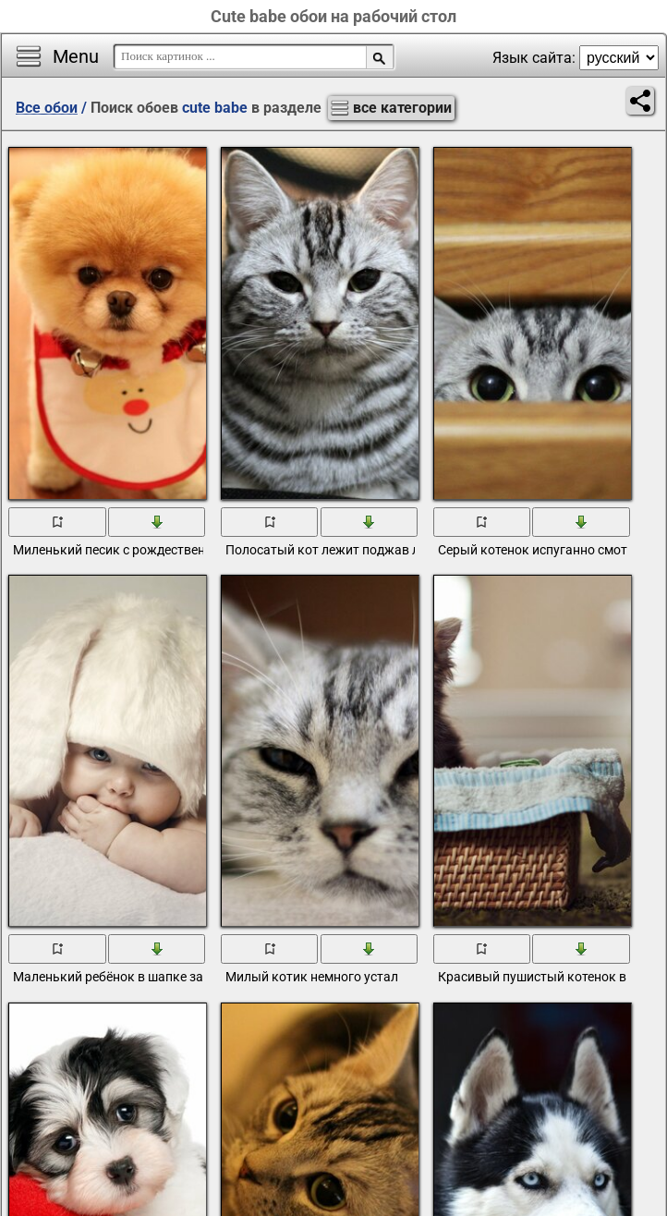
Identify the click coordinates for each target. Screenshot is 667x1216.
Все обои (47, 107)
